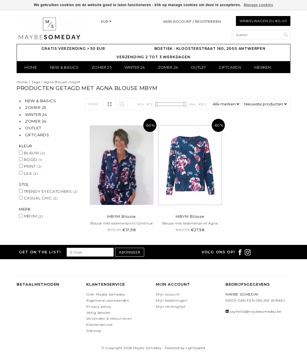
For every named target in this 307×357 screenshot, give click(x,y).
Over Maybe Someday (105, 294)
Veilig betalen (98, 313)
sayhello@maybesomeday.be (255, 312)
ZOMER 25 (101, 67)
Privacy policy (98, 307)
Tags (35, 82)
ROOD (30, 159)
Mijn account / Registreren (192, 21)
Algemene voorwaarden (107, 300)
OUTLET (198, 67)
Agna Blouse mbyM (62, 82)
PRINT (30, 166)
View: (93, 103)
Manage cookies (258, 5)
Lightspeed (195, 348)
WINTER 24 (134, 67)
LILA (28, 173)
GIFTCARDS (230, 67)
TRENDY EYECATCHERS (48, 191)
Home (30, 67)
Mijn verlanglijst (171, 307)
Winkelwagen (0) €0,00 (263, 21)
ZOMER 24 (168, 67)
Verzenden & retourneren (109, 319)
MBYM (31, 216)
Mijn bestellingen (172, 300)
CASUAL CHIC (38, 198)
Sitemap (93, 331)
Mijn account (168, 294)
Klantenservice (99, 325)
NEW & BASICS (64, 67)
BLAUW (32, 153)
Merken (262, 67)
